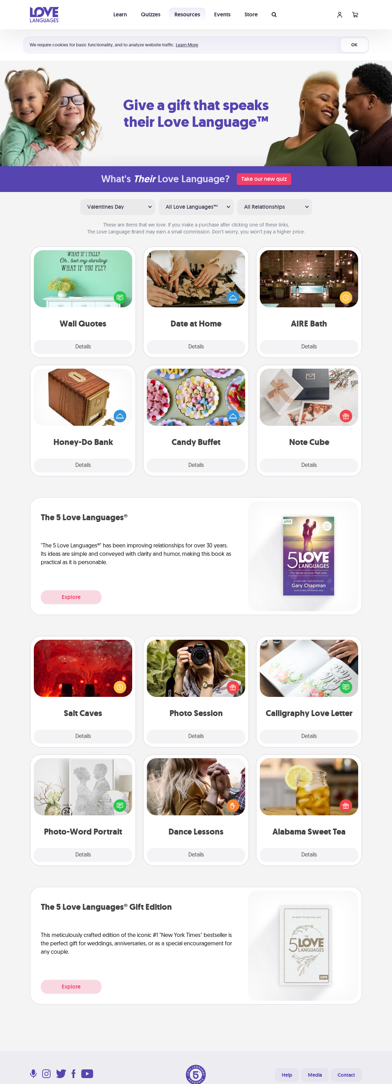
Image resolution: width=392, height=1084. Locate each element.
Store (251, 14)
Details (83, 347)
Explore (71, 597)
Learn (120, 14)
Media (315, 1075)
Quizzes (150, 14)
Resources (187, 14)
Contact (346, 1075)
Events (222, 14)
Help (287, 1075)
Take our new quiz (264, 179)
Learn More (187, 45)
